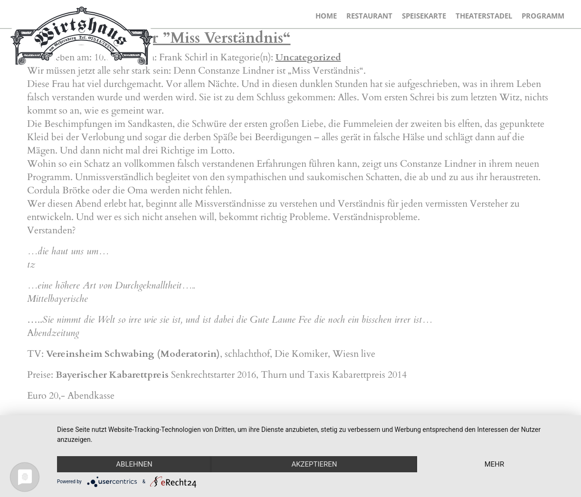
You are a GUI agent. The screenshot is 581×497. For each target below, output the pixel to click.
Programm (543, 15)
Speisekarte (424, 15)
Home (326, 15)
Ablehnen (134, 464)
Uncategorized (308, 57)
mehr (495, 464)
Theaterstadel (484, 15)
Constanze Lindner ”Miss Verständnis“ (159, 38)
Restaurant (369, 15)
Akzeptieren (314, 464)
